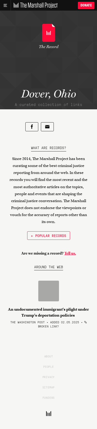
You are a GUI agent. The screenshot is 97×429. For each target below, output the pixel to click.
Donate (86, 5)
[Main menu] (5, 5)
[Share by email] (47, 126)
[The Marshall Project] (34, 5)
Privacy (48, 377)
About (48, 356)
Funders (48, 397)
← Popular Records (48, 235)
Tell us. (70, 253)
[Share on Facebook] (31, 126)
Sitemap (48, 387)
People (48, 366)
